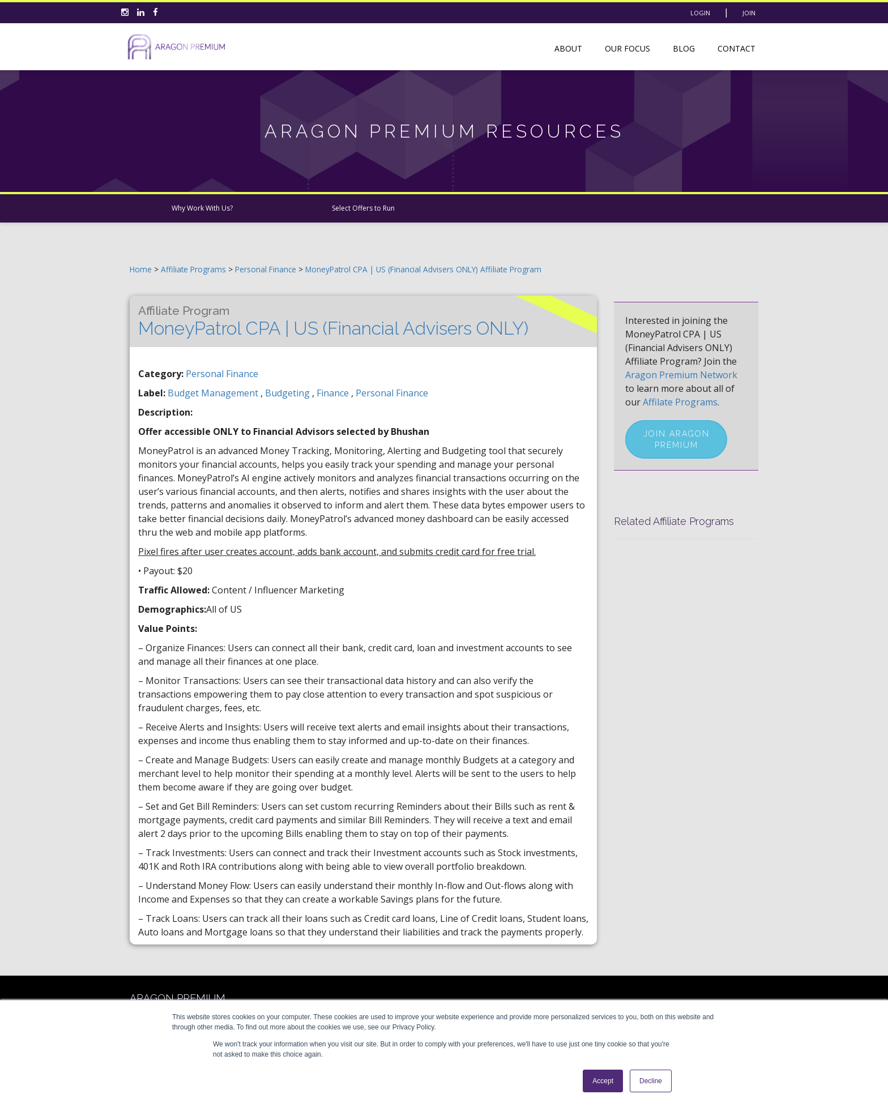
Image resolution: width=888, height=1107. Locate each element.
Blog (684, 48)
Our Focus (627, 48)
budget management (214, 393)
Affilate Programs (680, 402)
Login (700, 12)
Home (141, 269)
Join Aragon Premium (676, 439)
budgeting (288, 393)
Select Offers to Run (363, 208)
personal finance (392, 393)
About (568, 48)
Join (748, 12)
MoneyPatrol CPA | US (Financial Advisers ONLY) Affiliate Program (423, 269)
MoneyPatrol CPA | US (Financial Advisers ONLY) (333, 321)
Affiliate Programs (193, 269)
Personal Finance (266, 269)
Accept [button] (602, 1081)
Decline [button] (650, 1081)
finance (334, 393)
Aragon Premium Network (681, 375)
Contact (736, 48)
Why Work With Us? (202, 208)
